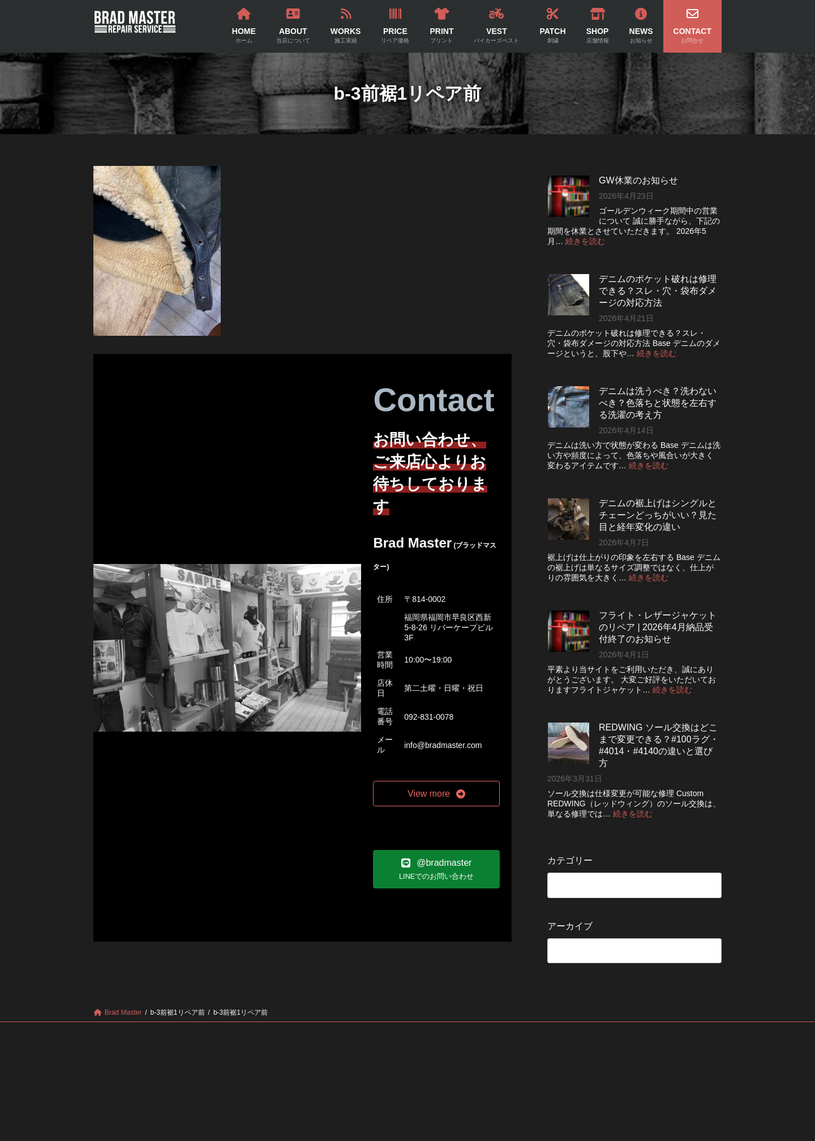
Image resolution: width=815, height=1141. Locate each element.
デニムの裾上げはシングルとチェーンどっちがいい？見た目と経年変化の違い (658, 515)
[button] (436, 793)
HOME (158, 1032)
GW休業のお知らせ (638, 180)
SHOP (540, 1032)
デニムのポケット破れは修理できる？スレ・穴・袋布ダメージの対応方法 (658, 290)
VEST (432, 1032)
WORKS (271, 1032)
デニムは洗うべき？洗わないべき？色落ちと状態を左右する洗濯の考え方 (658, 403)
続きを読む (585, 241)
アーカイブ (570, 926)
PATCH (486, 1032)
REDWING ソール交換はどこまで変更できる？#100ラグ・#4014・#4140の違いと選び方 (659, 745)
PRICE (326, 1032)
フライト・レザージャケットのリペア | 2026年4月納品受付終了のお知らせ (658, 627)
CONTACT (651, 1032)
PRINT (380, 1032)
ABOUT (213, 1032)
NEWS (593, 1032)
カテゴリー (570, 860)
